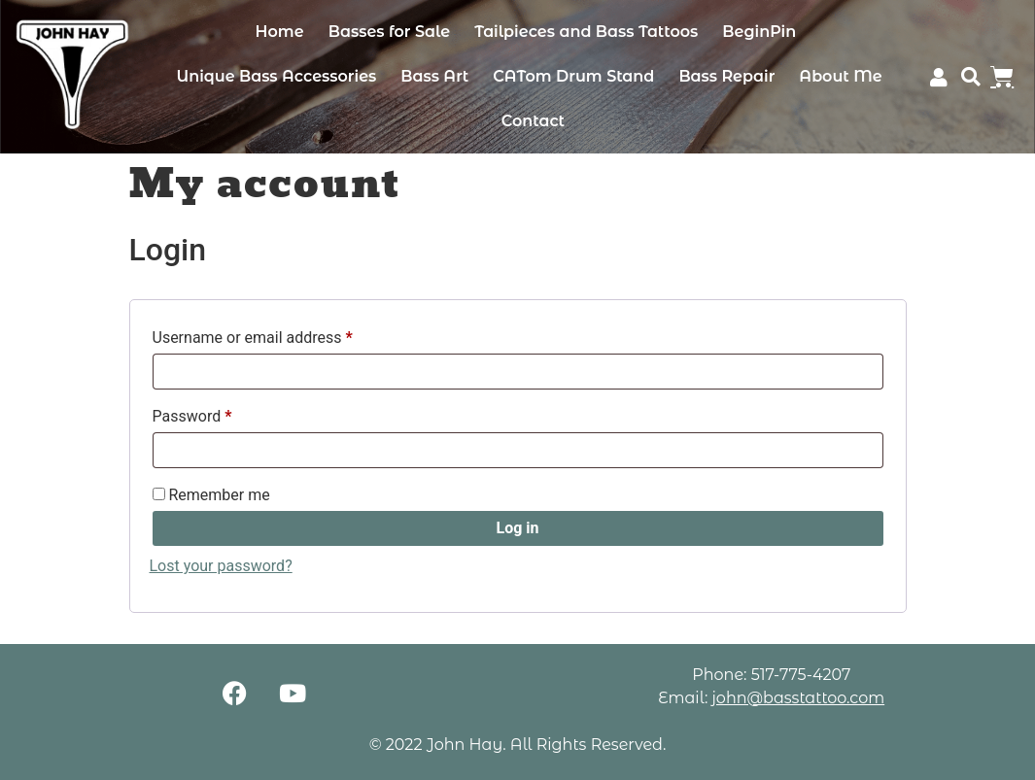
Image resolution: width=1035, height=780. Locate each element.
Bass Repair (726, 76)
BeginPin (759, 31)
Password (223, 413)
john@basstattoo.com (797, 698)
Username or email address (283, 334)
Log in (517, 528)
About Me (840, 76)
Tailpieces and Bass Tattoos (586, 31)
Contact (533, 121)
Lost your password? (221, 566)
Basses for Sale (389, 31)
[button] (971, 77)
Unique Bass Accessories (276, 76)
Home (280, 31)
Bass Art (434, 76)
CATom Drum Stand (573, 76)
